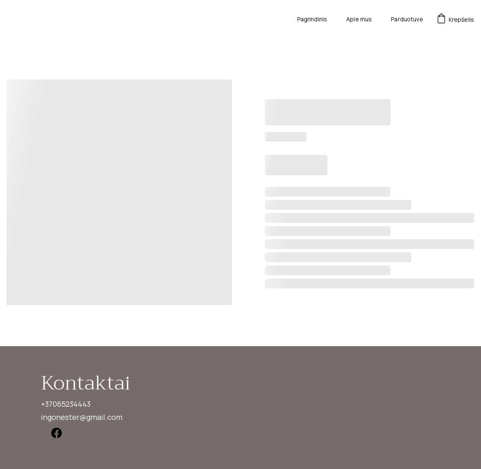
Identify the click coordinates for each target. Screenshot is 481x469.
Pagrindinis (312, 19)
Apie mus (359, 19)
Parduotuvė (406, 19)
